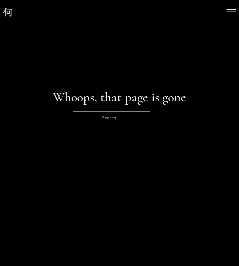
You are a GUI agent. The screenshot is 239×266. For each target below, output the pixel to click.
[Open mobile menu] (231, 11)
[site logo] (7, 12)
